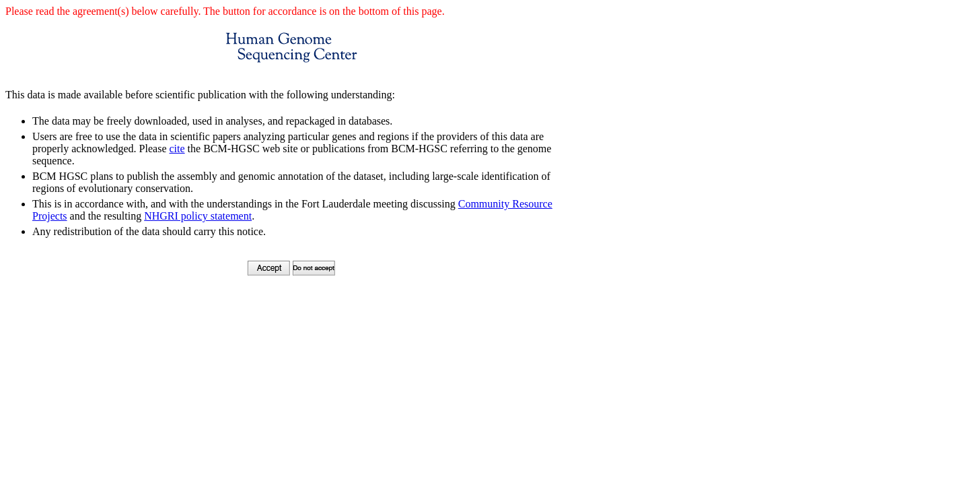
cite (176, 148)
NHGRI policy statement (198, 216)
